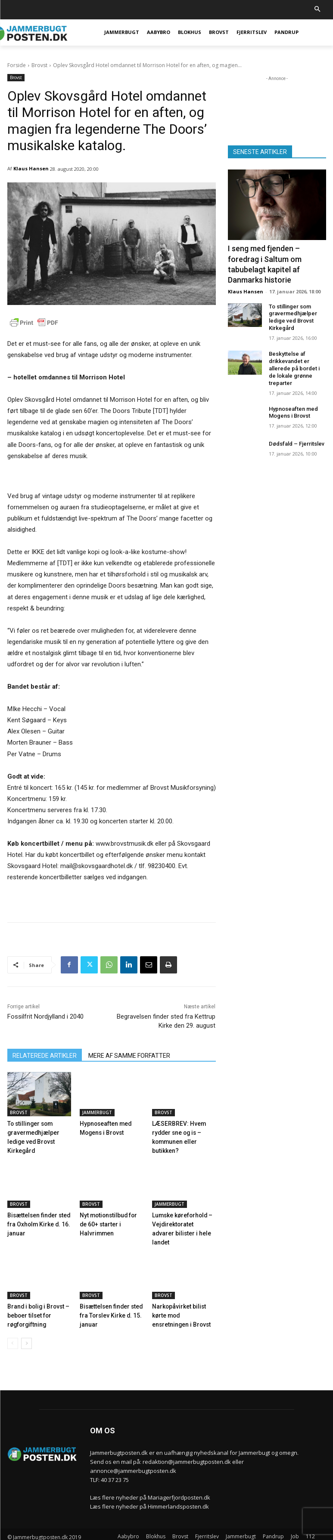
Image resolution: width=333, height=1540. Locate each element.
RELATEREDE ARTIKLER (44, 1055)
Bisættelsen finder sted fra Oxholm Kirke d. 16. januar (37, 1222)
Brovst (39, 65)
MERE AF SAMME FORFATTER (129, 1055)
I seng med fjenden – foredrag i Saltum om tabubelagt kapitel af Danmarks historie (265, 262)
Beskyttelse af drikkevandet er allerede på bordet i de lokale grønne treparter (294, 364)
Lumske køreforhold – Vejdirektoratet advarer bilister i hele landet (182, 1222)
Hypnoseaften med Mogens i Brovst (293, 408)
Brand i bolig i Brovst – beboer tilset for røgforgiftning (36, 1303)
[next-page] (26, 1330)
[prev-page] (12, 1330)
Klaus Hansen (31, 168)
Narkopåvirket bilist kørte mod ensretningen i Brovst (183, 1303)
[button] (317, 9)
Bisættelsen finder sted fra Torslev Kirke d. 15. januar (110, 1303)
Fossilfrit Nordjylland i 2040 (45, 1016)
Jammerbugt (97, 1112)
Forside (16, 65)
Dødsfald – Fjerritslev (296, 440)
